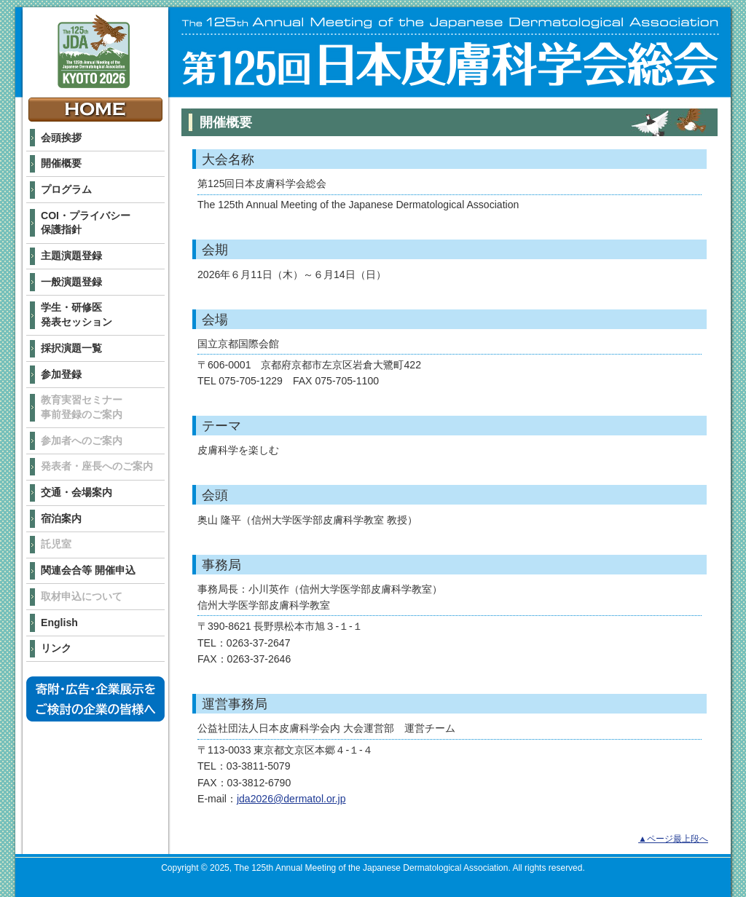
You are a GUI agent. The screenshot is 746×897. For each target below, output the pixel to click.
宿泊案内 (61, 518)
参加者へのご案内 (81, 440)
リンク (56, 648)
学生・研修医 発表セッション (76, 314)
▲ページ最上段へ (673, 839)
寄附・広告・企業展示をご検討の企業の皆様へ (95, 699)
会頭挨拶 (61, 137)
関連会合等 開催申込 (88, 570)
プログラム (66, 189)
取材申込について (81, 596)
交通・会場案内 (76, 492)
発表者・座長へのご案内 (97, 466)
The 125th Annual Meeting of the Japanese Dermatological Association (94, 51)
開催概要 (61, 163)
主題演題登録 (71, 255)
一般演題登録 (71, 282)
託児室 (56, 544)
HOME (95, 110)
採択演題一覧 (71, 348)
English (59, 622)
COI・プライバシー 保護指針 (85, 223)
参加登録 (61, 374)
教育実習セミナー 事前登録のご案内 (81, 407)
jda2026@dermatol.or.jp (291, 799)
